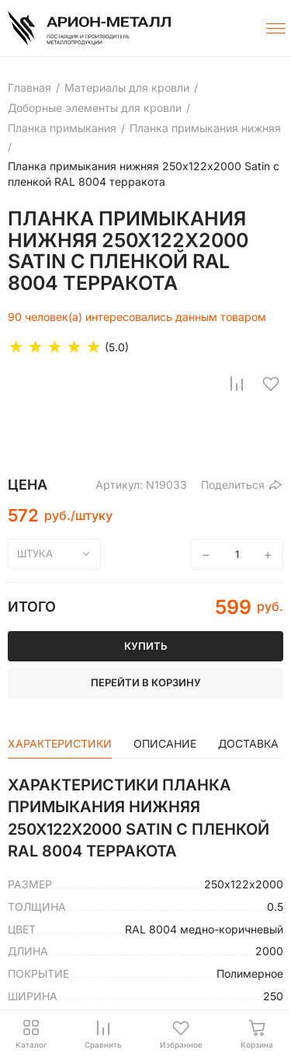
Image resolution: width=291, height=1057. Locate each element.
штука (35, 553)
